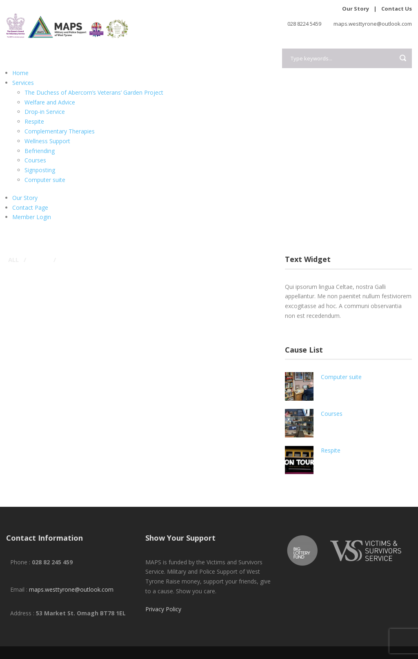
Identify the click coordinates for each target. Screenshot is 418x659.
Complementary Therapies (59, 131)
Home (20, 73)
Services (23, 83)
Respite (34, 121)
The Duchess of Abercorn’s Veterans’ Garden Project (93, 92)
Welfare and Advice (49, 102)
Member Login (31, 217)
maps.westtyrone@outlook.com (71, 589)
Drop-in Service (44, 111)
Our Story (355, 8)
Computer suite (44, 180)
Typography (77, 259)
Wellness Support (47, 141)
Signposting (39, 170)
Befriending (39, 151)
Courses (35, 160)
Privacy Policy (163, 609)
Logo (36, 259)
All (13, 259)
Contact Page (30, 207)
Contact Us (396, 8)
